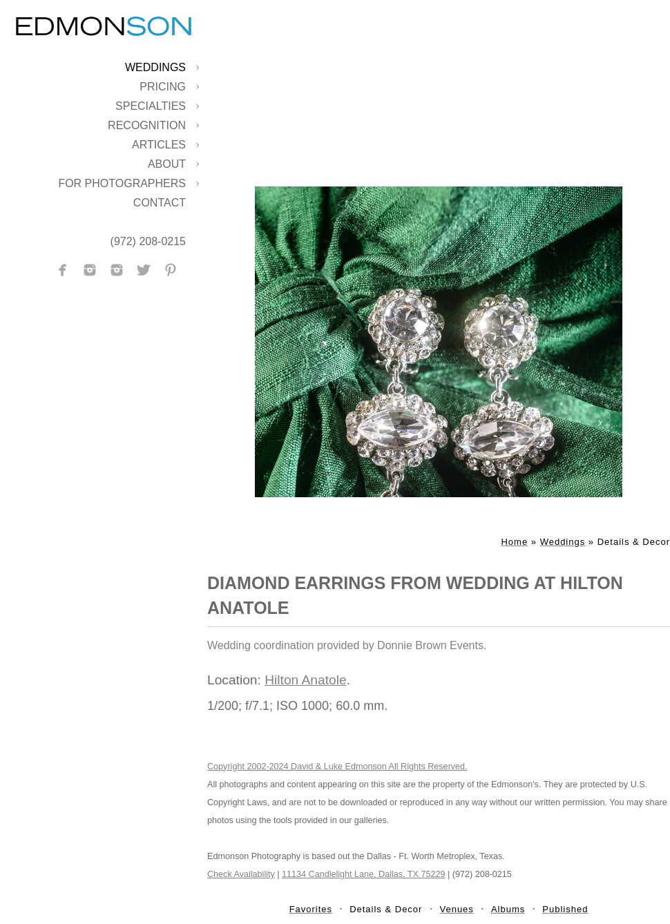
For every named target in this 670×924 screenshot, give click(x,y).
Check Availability (241, 874)
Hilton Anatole (305, 680)
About (167, 164)
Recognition (147, 125)
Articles (159, 145)
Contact (159, 203)
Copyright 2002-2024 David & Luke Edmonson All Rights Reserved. (337, 766)
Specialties (150, 106)
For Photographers (122, 183)
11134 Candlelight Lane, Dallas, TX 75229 (363, 874)
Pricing (163, 87)
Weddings (155, 67)
